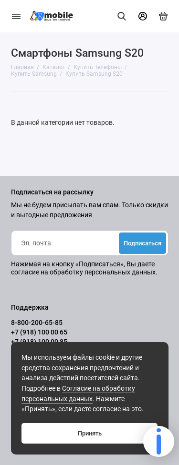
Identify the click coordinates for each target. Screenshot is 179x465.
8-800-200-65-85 (37, 322)
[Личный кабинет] (142, 16)
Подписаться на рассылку (52, 192)
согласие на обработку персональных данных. (84, 272)
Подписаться (142, 243)
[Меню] (16, 16)
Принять (90, 433)
